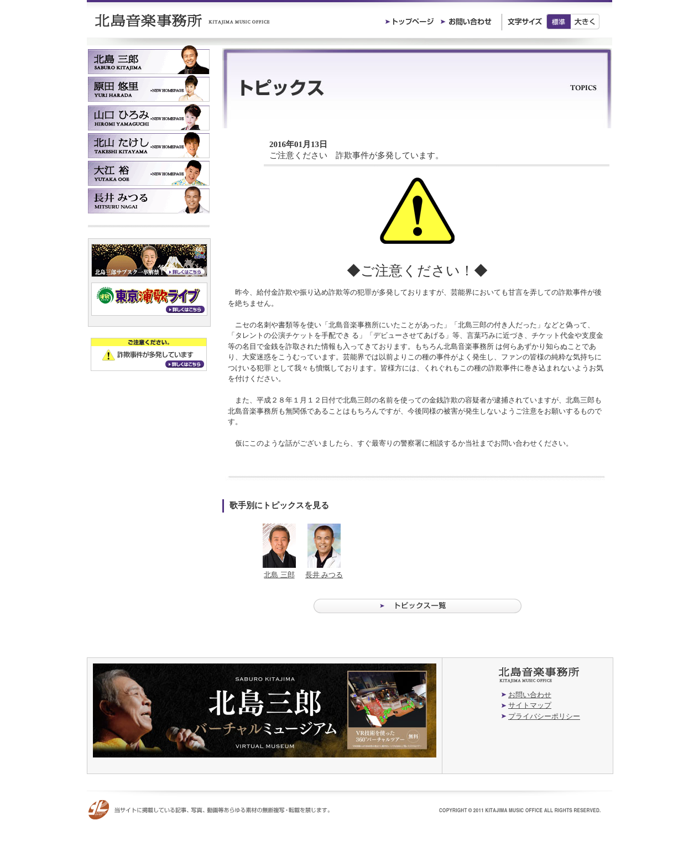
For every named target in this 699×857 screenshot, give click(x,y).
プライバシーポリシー (544, 716)
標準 (558, 21)
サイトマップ (529, 705)
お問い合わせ (529, 695)
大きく (585, 21)
